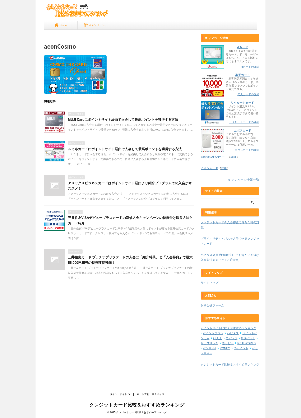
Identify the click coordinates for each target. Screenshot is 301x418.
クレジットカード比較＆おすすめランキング (230, 364)
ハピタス (233, 333)
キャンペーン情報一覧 (243, 180)
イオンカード (209, 168)
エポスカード (242, 130)
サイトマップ (209, 282)
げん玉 (217, 338)
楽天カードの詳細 (248, 94)
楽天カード (242, 75)
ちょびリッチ (209, 343)
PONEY (225, 348)
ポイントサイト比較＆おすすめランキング (228, 328)
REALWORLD (246, 343)
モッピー (228, 343)
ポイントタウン (213, 333)
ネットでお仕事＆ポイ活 (150, 394)
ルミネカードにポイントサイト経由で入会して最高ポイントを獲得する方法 (125, 149)
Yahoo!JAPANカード (214, 157)
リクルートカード (242, 102)
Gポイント (248, 338)
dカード (242, 47)
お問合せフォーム (212, 305)
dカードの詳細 (250, 66)
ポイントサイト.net (120, 394)
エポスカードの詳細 (247, 149)
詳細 (233, 157)
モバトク (231, 338)
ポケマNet (209, 348)
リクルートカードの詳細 (244, 122)
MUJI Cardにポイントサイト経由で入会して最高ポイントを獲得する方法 (123, 119)
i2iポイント (241, 348)
